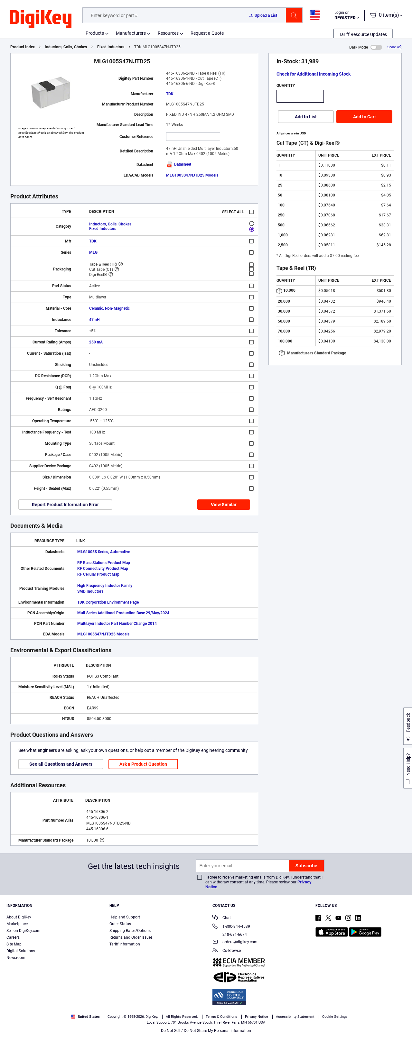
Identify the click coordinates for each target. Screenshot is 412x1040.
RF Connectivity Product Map (102, 568)
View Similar (224, 504)
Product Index (22, 47)
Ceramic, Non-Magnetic (109, 308)
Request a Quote (207, 33)
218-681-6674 (229, 934)
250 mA (96, 342)
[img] (40, 19)
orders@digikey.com (235, 942)
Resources (168, 33)
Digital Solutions (20, 951)
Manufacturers (131, 33)
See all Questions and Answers (60, 764)
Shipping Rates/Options (130, 930)
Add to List (306, 116)
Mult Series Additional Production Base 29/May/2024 (123, 613)
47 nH (94, 319)
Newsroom (15, 957)
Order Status (120, 924)
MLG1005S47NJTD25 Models (192, 175)
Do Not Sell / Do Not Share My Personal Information (206, 1030)
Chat (221, 918)
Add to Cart (364, 116)
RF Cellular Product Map (98, 574)
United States (85, 1017)
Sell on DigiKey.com (23, 930)
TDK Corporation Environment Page (108, 602)
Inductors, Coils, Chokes (66, 47)
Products (95, 33)
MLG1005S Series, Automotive (103, 552)
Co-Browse (226, 951)
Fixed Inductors (110, 47)
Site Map (14, 944)
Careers (13, 937)
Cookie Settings (335, 1017)
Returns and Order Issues (131, 937)
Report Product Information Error (65, 504)
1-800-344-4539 (231, 927)
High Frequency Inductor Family (104, 585)
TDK (169, 94)
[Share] (394, 47)
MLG (93, 252)
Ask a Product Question (143, 764)
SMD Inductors (90, 591)
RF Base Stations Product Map (103, 563)
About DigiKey (18, 917)
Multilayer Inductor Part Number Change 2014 (117, 623)
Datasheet (178, 164)
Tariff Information (124, 944)
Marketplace (17, 924)
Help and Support (124, 917)
